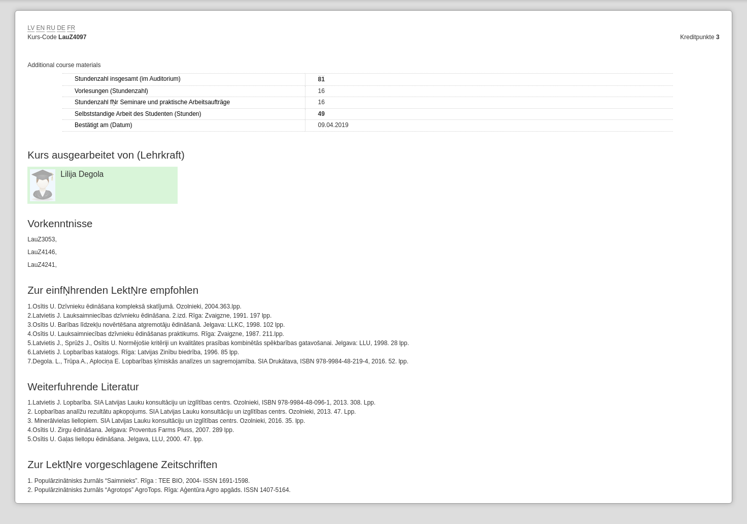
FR (71, 28)
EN (40, 28)
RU (51, 28)
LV (31, 28)
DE (61, 28)
